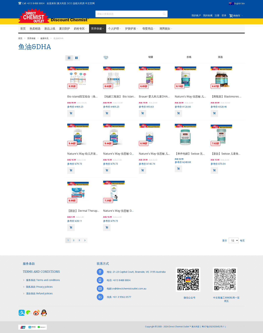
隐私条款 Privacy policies (39, 286)
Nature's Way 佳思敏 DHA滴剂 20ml (125, 211)
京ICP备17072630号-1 (236, 326)
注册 (217, 15)
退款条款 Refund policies (39, 293)
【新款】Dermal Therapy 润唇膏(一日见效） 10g (97, 211)
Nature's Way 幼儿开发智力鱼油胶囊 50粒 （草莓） (98, 153)
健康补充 (44, 38)
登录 (224, 15)
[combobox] (131, 14)
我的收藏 (208, 15)
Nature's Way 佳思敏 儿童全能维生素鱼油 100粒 (204, 96)
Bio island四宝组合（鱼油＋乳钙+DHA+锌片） (95, 96)
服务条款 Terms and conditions (43, 280)
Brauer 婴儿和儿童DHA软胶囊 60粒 (160, 96)
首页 (20, 38)
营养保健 (31, 38)
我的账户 (196, 15)
